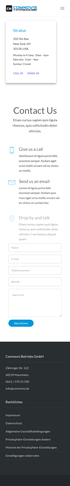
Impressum (13, 415)
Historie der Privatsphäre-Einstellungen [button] (31, 447)
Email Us (33, 73)
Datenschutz (14, 423)
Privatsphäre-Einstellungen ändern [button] (28, 439)
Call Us (18, 73)
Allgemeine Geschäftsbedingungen (28, 431)
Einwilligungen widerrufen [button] (22, 455)
